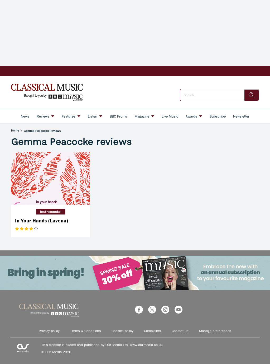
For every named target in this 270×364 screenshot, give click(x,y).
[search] (251, 95)
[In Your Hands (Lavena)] (50, 178)
